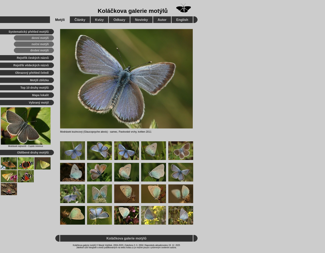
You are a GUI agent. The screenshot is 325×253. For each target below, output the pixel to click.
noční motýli (40, 44)
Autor (162, 20)
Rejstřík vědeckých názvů (31, 65)
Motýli (60, 20)
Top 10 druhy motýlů (34, 87)
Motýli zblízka (39, 80)
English (182, 20)
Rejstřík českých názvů (33, 57)
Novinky (141, 20)
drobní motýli (39, 50)
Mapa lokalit (40, 95)
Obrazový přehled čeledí (32, 72)
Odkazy (119, 20)
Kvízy (99, 20)
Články (79, 20)
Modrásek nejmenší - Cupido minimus (25, 146)
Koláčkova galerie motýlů (133, 11)
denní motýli (40, 38)
